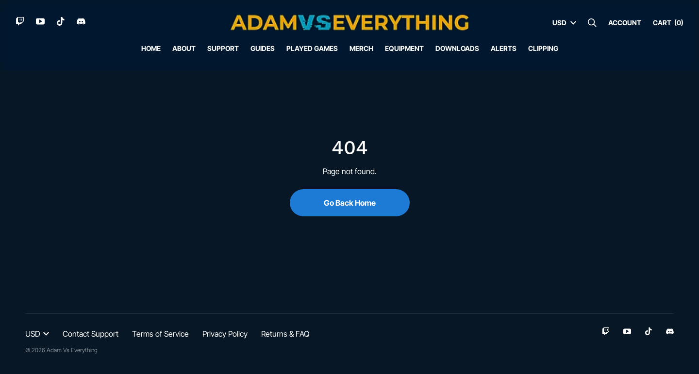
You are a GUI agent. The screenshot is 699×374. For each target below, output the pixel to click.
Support (223, 48)
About (184, 48)
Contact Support (90, 334)
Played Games (312, 48)
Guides (262, 48)
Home (151, 48)
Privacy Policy (225, 334)
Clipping (543, 48)
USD (564, 22)
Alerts (503, 48)
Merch (361, 48)
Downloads (457, 48)
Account (624, 22)
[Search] (592, 22)
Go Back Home (350, 203)
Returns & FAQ (285, 334)
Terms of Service (160, 334)
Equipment (404, 48)
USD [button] (37, 334)
